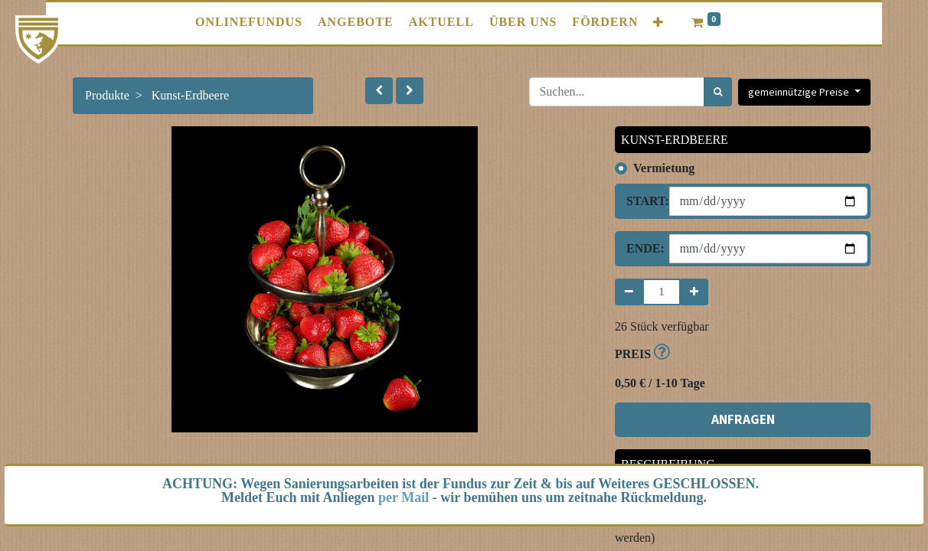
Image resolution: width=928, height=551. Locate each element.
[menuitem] (248, 22)
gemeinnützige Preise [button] (799, 92)
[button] (658, 22)
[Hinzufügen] (694, 292)
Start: (642, 200)
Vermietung (663, 167)
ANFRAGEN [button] (743, 419)
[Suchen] (718, 91)
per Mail (403, 497)
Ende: (642, 248)
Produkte (107, 95)
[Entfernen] (629, 292)
